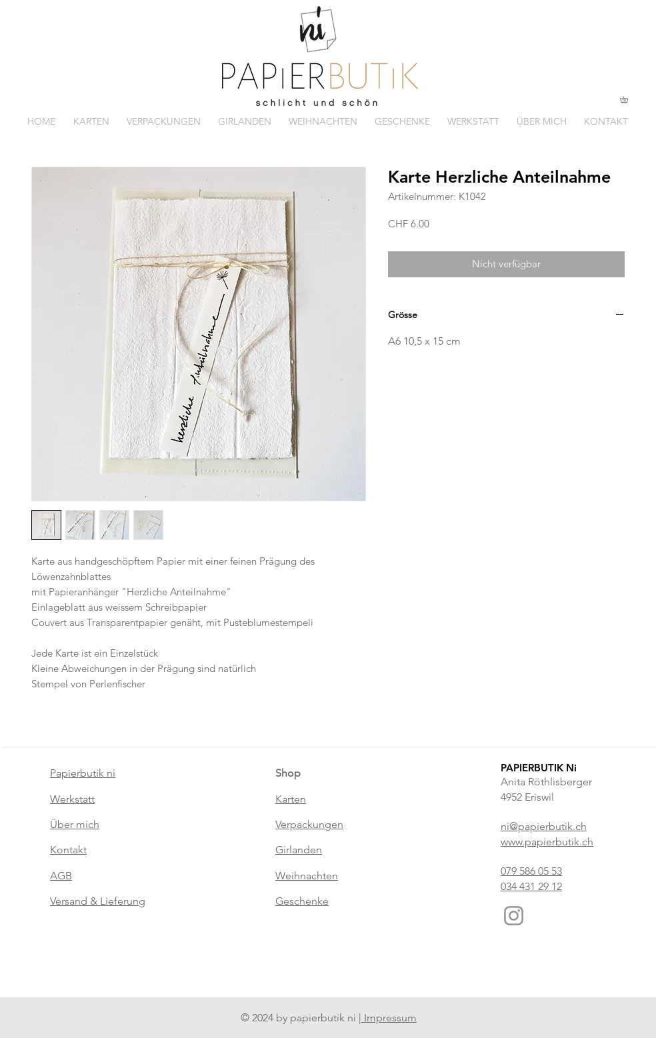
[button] (627, 99)
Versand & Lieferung (97, 901)
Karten (290, 799)
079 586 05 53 (531, 871)
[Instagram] (514, 916)
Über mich (74, 824)
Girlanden (298, 849)
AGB (61, 875)
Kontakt (68, 849)
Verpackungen (309, 824)
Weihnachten (306, 875)
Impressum (389, 1017)
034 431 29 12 (531, 886)
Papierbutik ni (82, 773)
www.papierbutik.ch (547, 841)
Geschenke (302, 901)
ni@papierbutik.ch (544, 826)
